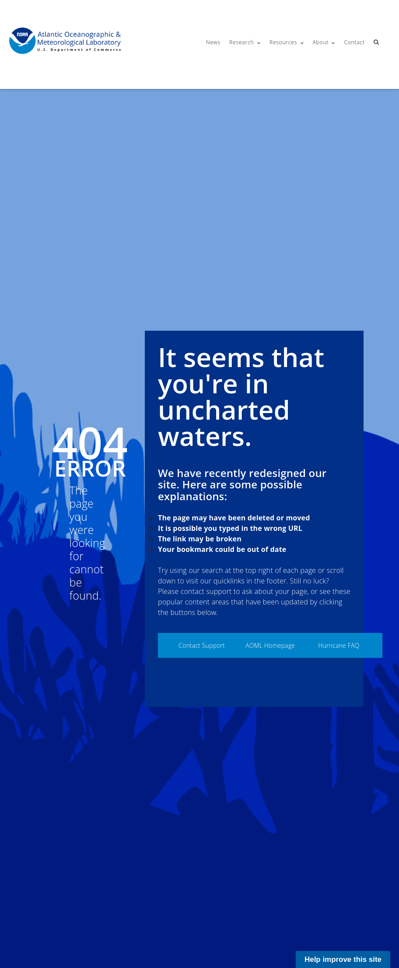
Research (241, 42)
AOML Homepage (270, 645)
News (213, 42)
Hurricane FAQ (338, 645)
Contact (354, 42)
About (320, 42)
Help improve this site (343, 959)
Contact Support (201, 645)
